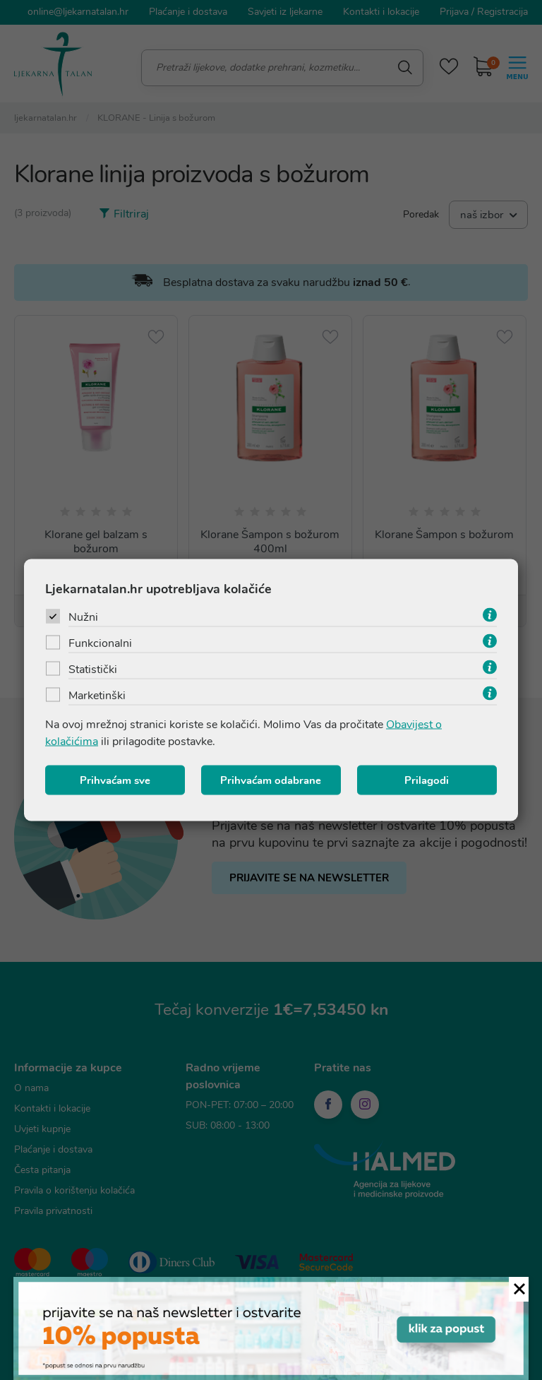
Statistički (92, 669)
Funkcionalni (100, 643)
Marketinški (97, 695)
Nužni (83, 617)
